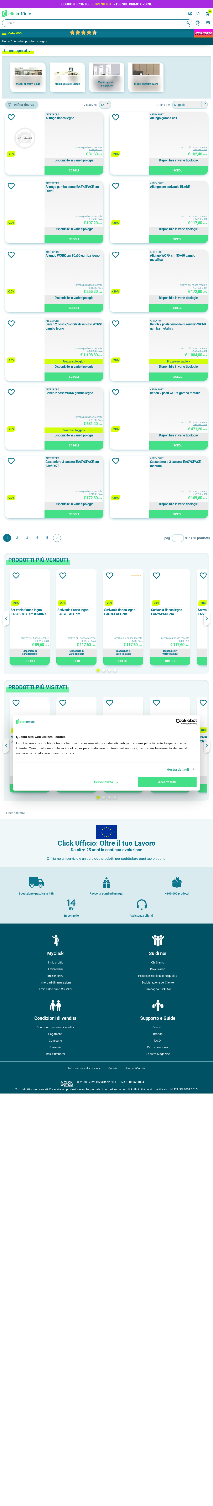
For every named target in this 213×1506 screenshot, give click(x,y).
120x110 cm (26, 371)
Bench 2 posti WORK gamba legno (147, 668)
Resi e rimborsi (55, 1466)
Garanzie (55, 1459)
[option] (28, 77)
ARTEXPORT (27, 276)
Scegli (165, 171)
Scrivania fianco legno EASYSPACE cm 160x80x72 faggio (180, 1024)
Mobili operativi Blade (28, 83)
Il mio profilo (55, 1375)
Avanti (117, 950)
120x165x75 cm (29, 380)
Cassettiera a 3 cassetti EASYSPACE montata (155, 874)
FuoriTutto (203, 33)
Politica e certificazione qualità (157, 1388)
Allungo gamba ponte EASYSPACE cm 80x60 (155, 255)
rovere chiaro (27, 498)
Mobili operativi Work (146, 83)
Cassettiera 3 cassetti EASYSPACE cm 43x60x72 (157, 805)
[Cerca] (97, 23)
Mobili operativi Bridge (67, 83)
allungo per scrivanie (32, 236)
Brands (157, 1446)
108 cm (23, 420)
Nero (22, 330)
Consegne (55, 1453)
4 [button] (145, 1082)
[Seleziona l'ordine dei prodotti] (190, 105)
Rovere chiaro (28, 508)
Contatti (157, 1439)
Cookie (112, 1480)
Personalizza (106, 782)
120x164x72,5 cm (30, 439)
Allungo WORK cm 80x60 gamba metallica (153, 462)
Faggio (24, 312)
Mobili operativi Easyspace (106, 84)
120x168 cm (26, 389)
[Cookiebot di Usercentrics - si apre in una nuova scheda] (179, 722)
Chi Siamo (157, 1375)
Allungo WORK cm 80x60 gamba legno (151, 393)
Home (6, 41)
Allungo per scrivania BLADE (143, 324)
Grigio (23, 321)
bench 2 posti (27, 245)
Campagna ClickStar (158, 1401)
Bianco (24, 302)
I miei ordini (55, 1381)
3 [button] (139, 1082)
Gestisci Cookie (135, 1480)
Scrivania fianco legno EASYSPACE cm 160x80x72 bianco (133, 1024)
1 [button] (128, 1082)
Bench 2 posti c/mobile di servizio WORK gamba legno (161, 530)
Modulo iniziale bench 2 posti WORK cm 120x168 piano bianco (88, 1152)
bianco (23, 480)
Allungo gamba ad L (138, 187)
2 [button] (133, 1082)
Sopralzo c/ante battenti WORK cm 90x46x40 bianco (134, 1152)
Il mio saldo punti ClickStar (55, 1401)
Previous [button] (66, 1031)
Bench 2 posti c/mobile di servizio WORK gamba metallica (164, 599)
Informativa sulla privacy (84, 1480)
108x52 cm (25, 430)
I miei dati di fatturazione (55, 1395)
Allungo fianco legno (138, 118)
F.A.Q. (158, 1453)
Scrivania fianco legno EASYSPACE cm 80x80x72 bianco (89, 1024)
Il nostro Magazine (158, 1466)
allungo (23, 217)
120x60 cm (25, 449)
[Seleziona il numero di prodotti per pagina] (135, 105)
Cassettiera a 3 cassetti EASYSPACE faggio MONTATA (181, 1152)
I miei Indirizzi (55, 1388)
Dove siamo (157, 1381)
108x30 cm (25, 361)
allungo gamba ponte (33, 226)
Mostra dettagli (177, 769)
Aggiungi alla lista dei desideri (71, 117)
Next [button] (207, 1031)
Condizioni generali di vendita (55, 1439)
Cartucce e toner (157, 1459)
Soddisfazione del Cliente (158, 1395)
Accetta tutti (167, 782)
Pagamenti (55, 1446)
